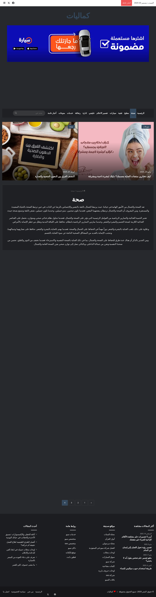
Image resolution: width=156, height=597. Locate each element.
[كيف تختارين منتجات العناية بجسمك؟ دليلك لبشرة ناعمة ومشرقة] (116, 151)
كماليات (110, 592)
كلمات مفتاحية (108, 566)
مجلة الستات (109, 534)
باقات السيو (110, 580)
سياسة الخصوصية (18, 592)
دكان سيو (72, 548)
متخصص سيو (70, 539)
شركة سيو (110, 561)
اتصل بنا (6, 592)
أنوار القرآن (110, 539)
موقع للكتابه (71, 552)
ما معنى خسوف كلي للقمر (23, 565)
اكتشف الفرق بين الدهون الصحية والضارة (49, 176)
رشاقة (78, 113)
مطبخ (126, 113)
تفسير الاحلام (102, 113)
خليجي (92, 113)
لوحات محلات (109, 552)
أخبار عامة (52, 113)
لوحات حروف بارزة (106, 570)
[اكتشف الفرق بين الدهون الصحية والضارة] (40, 151)
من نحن (30, 592)
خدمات (70, 113)
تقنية (120, 113)
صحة (133, 113)
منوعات (62, 113)
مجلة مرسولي (108, 543)
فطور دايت (71, 557)
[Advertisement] (78, 85)
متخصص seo (70, 543)
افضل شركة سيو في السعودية (102, 548)
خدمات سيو (71, 534)
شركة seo (110, 575)
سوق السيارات (108, 557)
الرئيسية (140, 113)
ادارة (85, 113)
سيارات (113, 113)
